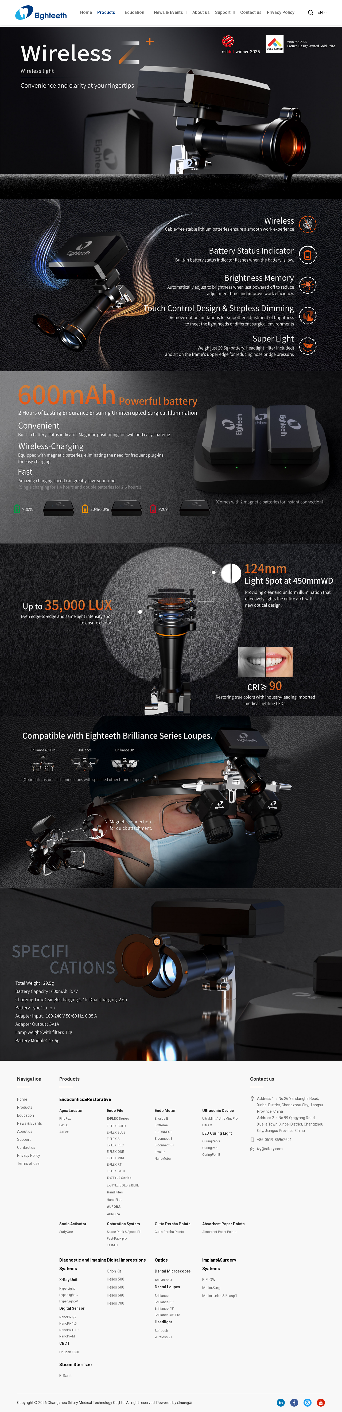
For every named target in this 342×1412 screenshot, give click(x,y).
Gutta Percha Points (173, 1224)
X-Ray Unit (68, 1280)
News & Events (170, 13)
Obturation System (123, 1224)
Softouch (161, 1331)
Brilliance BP (164, 1302)
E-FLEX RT (114, 1164)
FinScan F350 (69, 1352)
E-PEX (63, 1125)
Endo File (115, 1110)
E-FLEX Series (118, 1118)
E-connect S (163, 1139)
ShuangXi (185, 1403)
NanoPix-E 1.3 (69, 1330)
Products (108, 13)
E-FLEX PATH (116, 1171)
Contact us (251, 13)
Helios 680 (115, 1295)
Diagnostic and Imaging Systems (82, 1264)
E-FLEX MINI (115, 1158)
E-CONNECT (163, 1132)
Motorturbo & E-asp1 (219, 1296)
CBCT (64, 1343)
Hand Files (115, 1192)
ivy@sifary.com (270, 1149)
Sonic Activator (73, 1224)
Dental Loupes (167, 1287)
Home (86, 13)
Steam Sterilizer (75, 1364)
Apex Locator (71, 1110)
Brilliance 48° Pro (167, 1315)
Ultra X (207, 1125)
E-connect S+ (164, 1145)
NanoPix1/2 (67, 1317)
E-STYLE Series (119, 1178)
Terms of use (27, 1163)
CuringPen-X (211, 1141)
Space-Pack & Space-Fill (124, 1232)
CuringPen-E (211, 1155)
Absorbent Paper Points (223, 1224)
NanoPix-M (67, 1336)
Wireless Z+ (164, 1337)
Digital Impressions (126, 1260)
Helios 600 (115, 1287)
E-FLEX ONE (115, 1152)
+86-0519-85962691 (274, 1140)
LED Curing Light (217, 1133)
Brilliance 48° (164, 1308)
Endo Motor (165, 1110)
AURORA (114, 1207)
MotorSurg (211, 1288)
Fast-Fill (112, 1245)
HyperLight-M (68, 1301)
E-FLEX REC (115, 1145)
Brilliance (162, 1296)
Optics (161, 1260)
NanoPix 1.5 (68, 1323)
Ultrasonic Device (218, 1110)
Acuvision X (163, 1280)
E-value (160, 1152)
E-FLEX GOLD (116, 1126)
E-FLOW (208, 1280)
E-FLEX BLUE (116, 1132)
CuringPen (209, 1148)
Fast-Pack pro (117, 1238)
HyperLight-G (68, 1295)
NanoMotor (163, 1159)
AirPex (64, 1132)
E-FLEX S (113, 1139)
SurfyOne (66, 1232)
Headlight (163, 1322)
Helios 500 (115, 1279)
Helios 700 (115, 1303)
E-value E (161, 1118)
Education (137, 13)
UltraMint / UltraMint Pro (220, 1118)
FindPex (65, 1118)
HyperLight (67, 1288)
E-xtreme (161, 1125)
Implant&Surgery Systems (219, 1264)
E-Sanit (65, 1376)
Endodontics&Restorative (85, 1099)
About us (201, 13)
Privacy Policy (280, 13)
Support (225, 13)
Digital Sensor (72, 1308)
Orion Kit (114, 1271)
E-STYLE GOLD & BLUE (123, 1185)
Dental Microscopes (173, 1271)
